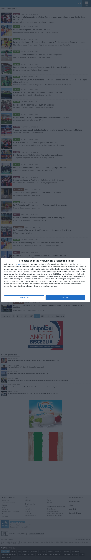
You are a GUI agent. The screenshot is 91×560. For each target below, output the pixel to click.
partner (20, 264)
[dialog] (45, 280)
